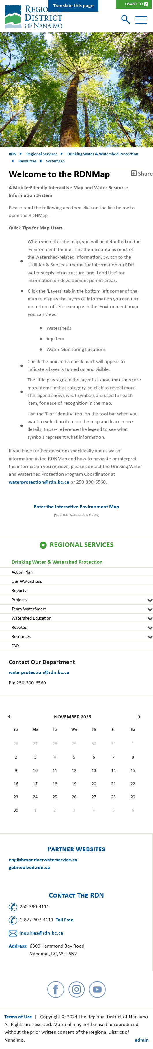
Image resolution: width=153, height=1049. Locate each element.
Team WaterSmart (29, 609)
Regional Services (81, 545)
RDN (12, 154)
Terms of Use (18, 1017)
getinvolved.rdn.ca (29, 867)
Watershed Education (31, 618)
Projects (19, 600)
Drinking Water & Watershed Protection (57, 562)
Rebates (19, 627)
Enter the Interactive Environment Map (76, 507)
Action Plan (22, 572)
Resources (21, 636)
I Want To (134, 4)
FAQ (15, 646)
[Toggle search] (126, 20)
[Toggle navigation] (141, 20)
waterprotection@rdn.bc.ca (39, 672)
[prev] (11, 717)
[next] (138, 717)
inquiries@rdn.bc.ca (41, 933)
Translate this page (73, 6)
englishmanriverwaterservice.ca (43, 860)
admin (142, 1040)
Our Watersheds (27, 581)
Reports (19, 590)
